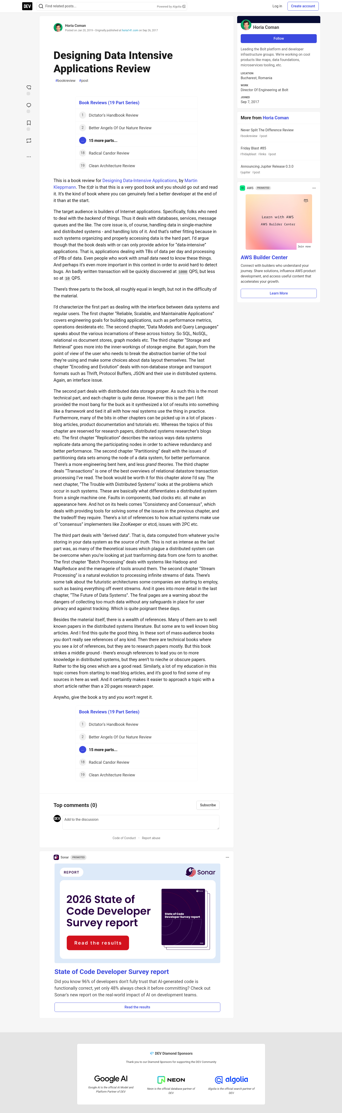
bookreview (65, 80)
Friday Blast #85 (278, 151)
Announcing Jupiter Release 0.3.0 (278, 169)
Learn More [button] (279, 293)
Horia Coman (75, 26)
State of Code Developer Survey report (112, 972)
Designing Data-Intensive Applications (139, 180)
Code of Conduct (124, 838)
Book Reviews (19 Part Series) (109, 102)
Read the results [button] (137, 1007)
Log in (277, 6)
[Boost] (29, 140)
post (83, 80)
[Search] (41, 6)
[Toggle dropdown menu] (227, 857)
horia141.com (130, 30)
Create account (303, 6)
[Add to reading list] (29, 125)
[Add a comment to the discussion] (141, 822)
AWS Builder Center (264, 257)
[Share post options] (28, 156)
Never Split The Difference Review (278, 133)
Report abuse (151, 838)
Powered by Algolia (171, 6)
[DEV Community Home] (27, 6)
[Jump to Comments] (29, 107)
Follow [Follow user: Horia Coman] (279, 38)
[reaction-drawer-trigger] (29, 90)
